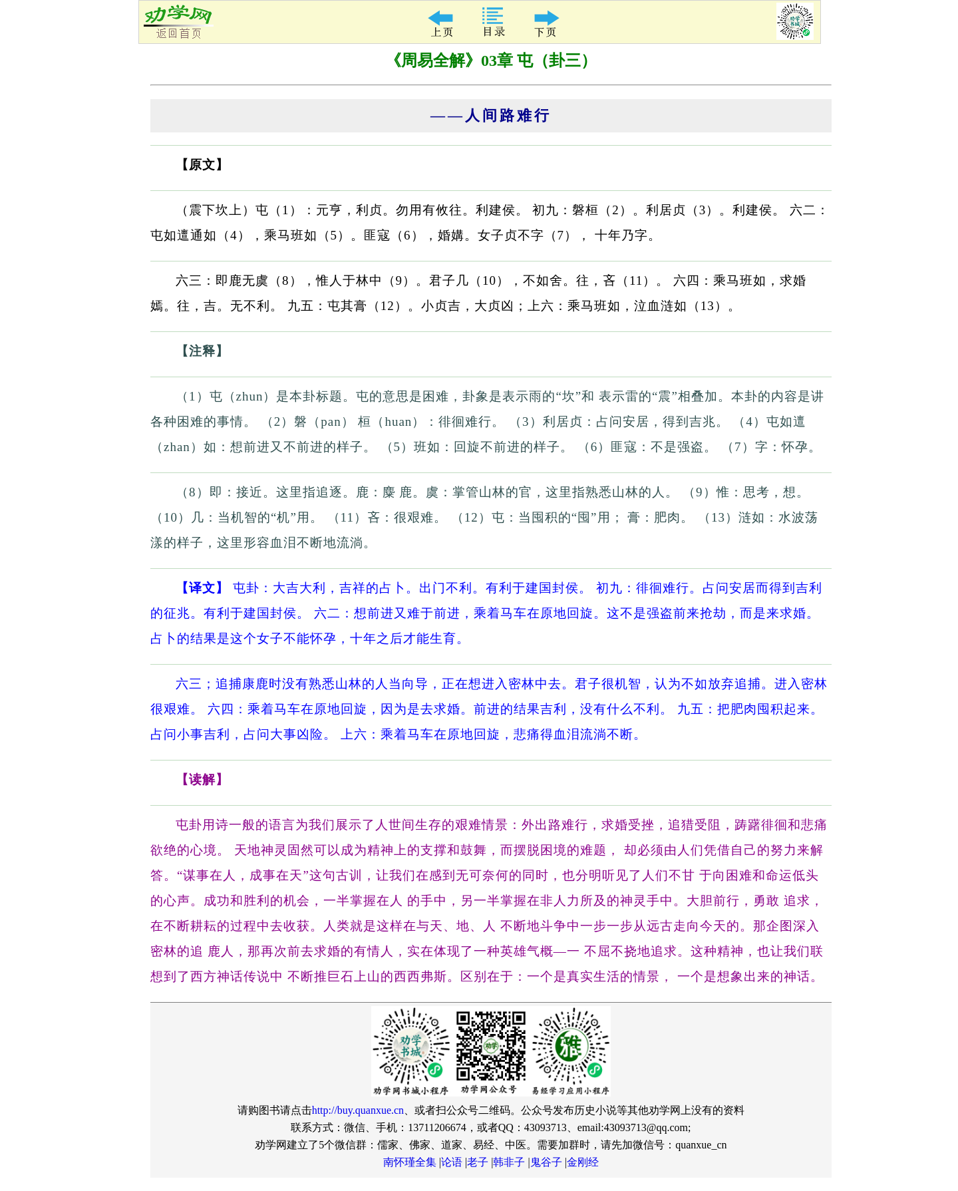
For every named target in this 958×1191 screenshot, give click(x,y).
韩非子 (509, 1162)
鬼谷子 (546, 1162)
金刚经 (583, 1162)
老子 (477, 1162)
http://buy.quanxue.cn (358, 1110)
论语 (451, 1162)
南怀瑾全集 (409, 1162)
